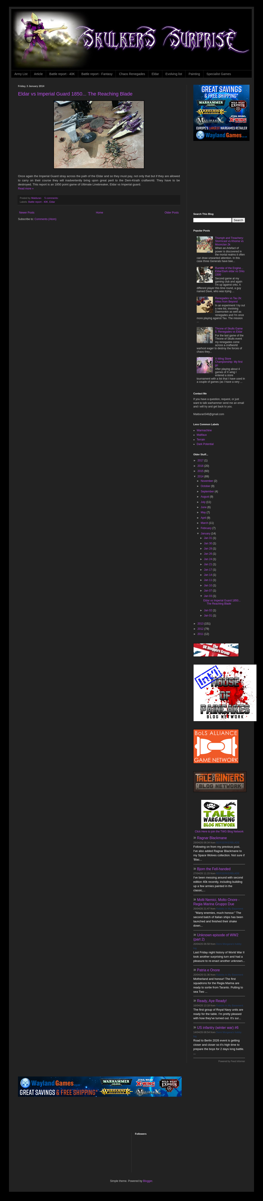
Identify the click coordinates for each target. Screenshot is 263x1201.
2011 (201, 634)
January (206, 533)
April (204, 517)
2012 (201, 628)
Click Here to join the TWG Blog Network (219, 831)
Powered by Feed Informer (231, 1061)
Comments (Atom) (45, 219)
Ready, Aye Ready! (212, 1001)
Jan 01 (208, 615)
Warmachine (204, 430)
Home (99, 212)
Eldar (155, 74)
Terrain (201, 439)
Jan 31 (208, 538)
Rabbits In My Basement (229, 908)
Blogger (147, 1181)
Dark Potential (205, 444)
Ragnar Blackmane (212, 838)
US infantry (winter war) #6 (218, 1028)
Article (38, 74)
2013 (201, 623)
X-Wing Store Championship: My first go (229, 362)
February (206, 528)
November (207, 481)
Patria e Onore (208, 970)
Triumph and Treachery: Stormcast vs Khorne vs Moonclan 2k (229, 241)
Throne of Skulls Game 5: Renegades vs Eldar (229, 330)
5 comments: (52, 198)
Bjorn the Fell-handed (214, 869)
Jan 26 (208, 553)
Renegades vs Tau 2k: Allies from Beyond (228, 300)
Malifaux (202, 434)
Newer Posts (26, 212)
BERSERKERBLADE (228, 842)
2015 (201, 471)
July (203, 502)
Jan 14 (208, 574)
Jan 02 (208, 610)
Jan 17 (208, 569)
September (208, 491)
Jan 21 (208, 564)
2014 (201, 476)
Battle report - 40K (62, 74)
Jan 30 (208, 543)
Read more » (25, 188)
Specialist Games (219, 74)
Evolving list (173, 74)
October (206, 486)
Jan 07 (208, 590)
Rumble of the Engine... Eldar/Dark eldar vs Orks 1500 (230, 271)
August (205, 496)
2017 (201, 460)
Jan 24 (208, 559)
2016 (201, 465)
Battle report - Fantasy (97, 74)
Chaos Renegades (132, 74)
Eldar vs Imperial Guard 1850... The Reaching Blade (75, 94)
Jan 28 (208, 548)
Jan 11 (208, 580)
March (205, 523)
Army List (20, 74)
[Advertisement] (100, 1114)
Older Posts (172, 212)
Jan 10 (208, 585)
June (204, 507)
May (204, 512)
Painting (194, 74)
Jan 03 (208, 596)
